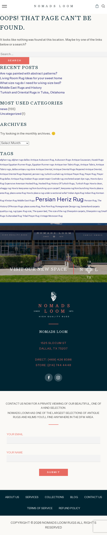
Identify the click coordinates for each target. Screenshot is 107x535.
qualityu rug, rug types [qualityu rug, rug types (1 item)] (11, 211)
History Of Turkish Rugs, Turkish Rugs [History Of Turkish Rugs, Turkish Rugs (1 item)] (70, 184)
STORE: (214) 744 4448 (53, 365)
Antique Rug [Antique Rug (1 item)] (17, 179)
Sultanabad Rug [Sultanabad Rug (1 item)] (14, 216)
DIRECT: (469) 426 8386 (53, 359)
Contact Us (93, 497)
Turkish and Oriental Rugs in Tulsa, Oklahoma (32, 92)
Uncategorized (10, 114)
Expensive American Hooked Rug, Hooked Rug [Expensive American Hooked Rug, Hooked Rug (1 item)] (28, 184)
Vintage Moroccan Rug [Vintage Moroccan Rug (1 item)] (51, 216)
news (4, 109)
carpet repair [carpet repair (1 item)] (44, 179)
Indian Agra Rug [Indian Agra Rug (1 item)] (76, 193)
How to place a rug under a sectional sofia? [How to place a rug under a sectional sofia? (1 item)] (47, 193)
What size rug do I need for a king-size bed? (30, 83)
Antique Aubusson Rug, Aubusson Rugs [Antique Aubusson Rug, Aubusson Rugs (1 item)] (50, 160)
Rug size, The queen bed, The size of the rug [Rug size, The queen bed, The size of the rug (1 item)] (44, 211)
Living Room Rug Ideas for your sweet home (31, 78)
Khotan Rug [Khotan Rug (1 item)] (11, 201)
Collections (54, 497)
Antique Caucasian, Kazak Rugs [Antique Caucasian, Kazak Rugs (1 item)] (88, 160)
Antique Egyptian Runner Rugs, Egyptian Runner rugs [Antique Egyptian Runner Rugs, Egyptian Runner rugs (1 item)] (27, 165)
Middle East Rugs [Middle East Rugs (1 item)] (26, 201)
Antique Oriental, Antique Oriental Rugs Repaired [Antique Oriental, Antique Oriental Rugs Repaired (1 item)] (60, 169)
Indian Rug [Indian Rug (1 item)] (90, 193)
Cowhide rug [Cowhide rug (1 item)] (57, 179)
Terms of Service (40, 508)
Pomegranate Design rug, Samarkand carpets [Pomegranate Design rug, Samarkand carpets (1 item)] (77, 207)
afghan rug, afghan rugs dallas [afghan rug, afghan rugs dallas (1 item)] (15, 160)
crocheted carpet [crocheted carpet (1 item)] (72, 179)
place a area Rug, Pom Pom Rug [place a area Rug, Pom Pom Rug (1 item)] (39, 207)
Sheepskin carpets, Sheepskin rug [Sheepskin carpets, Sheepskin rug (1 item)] (84, 211)
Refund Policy (69, 508)
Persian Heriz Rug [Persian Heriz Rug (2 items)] (59, 200)
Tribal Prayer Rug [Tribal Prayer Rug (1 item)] (31, 216)
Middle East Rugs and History (21, 87)
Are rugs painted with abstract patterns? (28, 73)
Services (31, 497)
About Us (12, 497)
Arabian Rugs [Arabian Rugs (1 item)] (31, 179)
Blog (74, 497)
